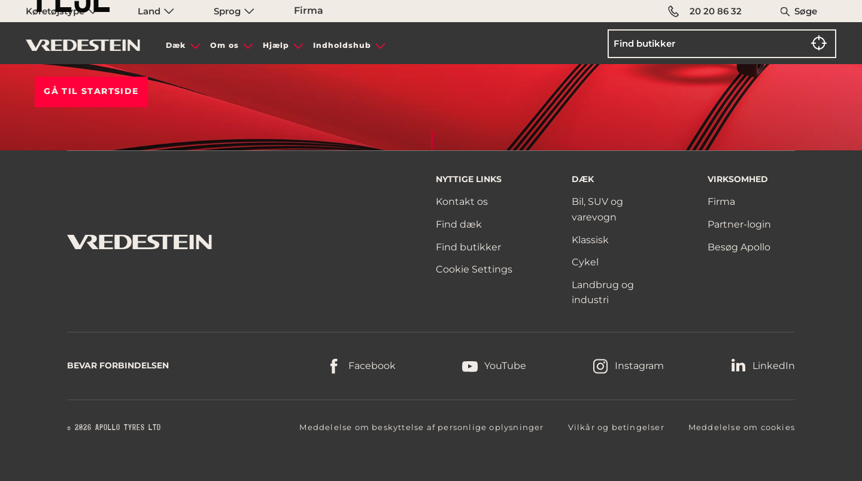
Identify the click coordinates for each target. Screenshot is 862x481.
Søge (805, 11)
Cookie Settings (474, 269)
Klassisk (590, 240)
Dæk (176, 45)
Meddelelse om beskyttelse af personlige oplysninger (421, 427)
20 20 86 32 (705, 11)
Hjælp (276, 45)
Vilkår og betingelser (616, 427)
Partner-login (739, 224)
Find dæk (459, 224)
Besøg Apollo (739, 247)
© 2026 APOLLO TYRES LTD (114, 427)
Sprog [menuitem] (234, 11)
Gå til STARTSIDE (91, 91)
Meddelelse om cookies (741, 427)
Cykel (585, 262)
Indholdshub (342, 45)
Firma (308, 10)
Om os (224, 45)
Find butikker (468, 247)
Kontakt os (462, 201)
